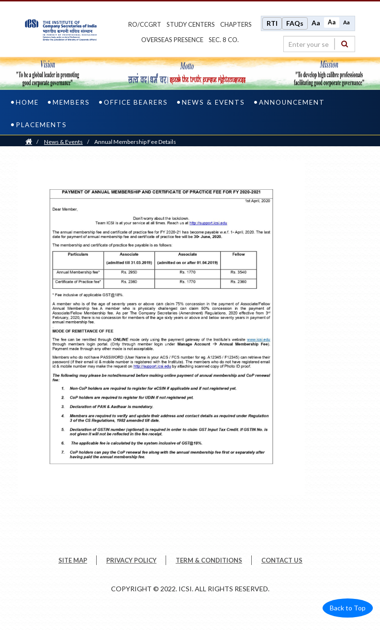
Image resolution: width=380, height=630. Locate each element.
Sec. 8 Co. (224, 39)
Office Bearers (136, 102)
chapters (236, 24)
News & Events (63, 141)
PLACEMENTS (41, 125)
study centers (191, 24)
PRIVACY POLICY (131, 560)
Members (71, 102)
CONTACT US (281, 560)
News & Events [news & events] (213, 102)
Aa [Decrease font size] (346, 22)
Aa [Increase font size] (316, 23)
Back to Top (348, 608)
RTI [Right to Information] (272, 23)
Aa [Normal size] (331, 22)
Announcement (292, 102)
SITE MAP (72, 560)
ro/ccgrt (144, 24)
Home (27, 102)
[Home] (29, 142)
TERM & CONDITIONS (209, 560)
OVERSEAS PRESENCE (172, 39)
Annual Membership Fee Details (135, 141)
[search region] (319, 44)
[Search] (344, 44)
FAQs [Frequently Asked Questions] (294, 23)
